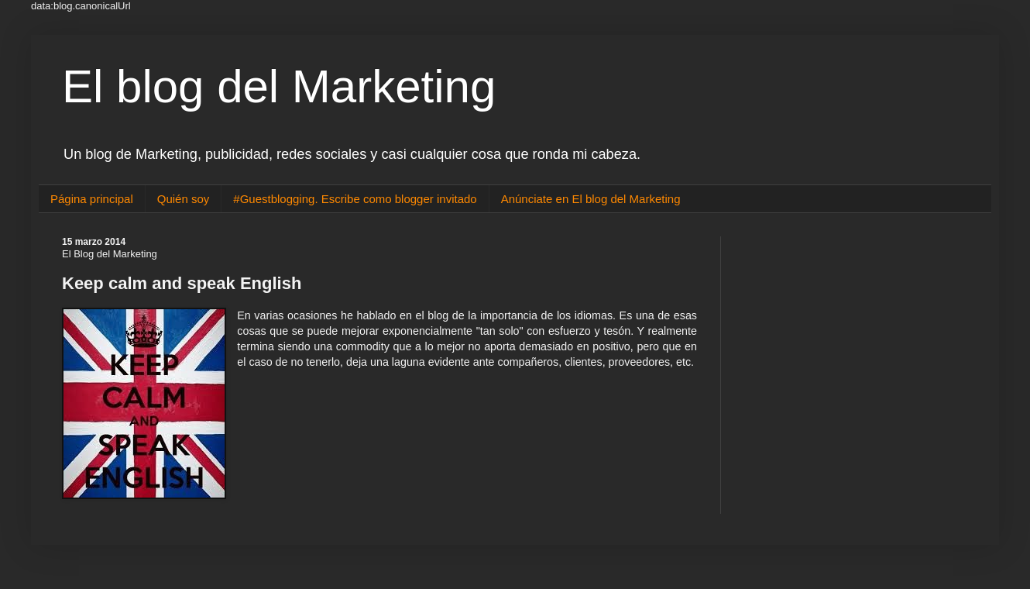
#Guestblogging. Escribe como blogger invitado (354, 198)
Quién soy (183, 198)
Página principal (91, 198)
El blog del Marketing (279, 86)
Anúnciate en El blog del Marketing (591, 198)
